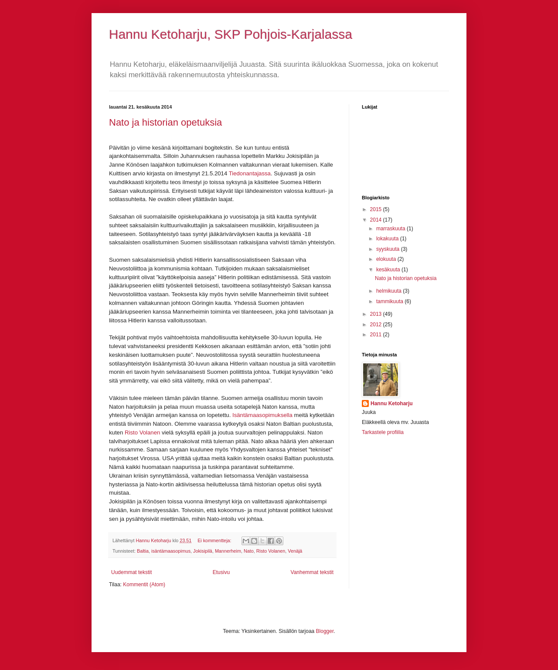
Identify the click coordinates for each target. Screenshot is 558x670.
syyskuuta (388, 249)
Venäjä (295, 551)
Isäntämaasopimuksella (262, 415)
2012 (376, 324)
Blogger (325, 631)
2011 (376, 335)
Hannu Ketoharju (392, 403)
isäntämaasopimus (171, 551)
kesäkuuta (388, 270)
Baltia (143, 551)
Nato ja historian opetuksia (165, 122)
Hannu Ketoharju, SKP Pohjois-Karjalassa (230, 34)
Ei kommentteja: (214, 540)
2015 (376, 209)
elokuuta (387, 259)
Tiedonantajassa (250, 173)
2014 (376, 220)
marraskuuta (391, 229)
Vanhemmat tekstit (312, 572)
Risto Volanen (143, 432)
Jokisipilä (202, 551)
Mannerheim (228, 551)
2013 (376, 314)
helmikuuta (389, 291)
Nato (249, 551)
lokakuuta (388, 239)
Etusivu (221, 572)
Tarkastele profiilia (383, 432)
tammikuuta (390, 301)
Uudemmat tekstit (131, 572)
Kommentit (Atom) (144, 584)
